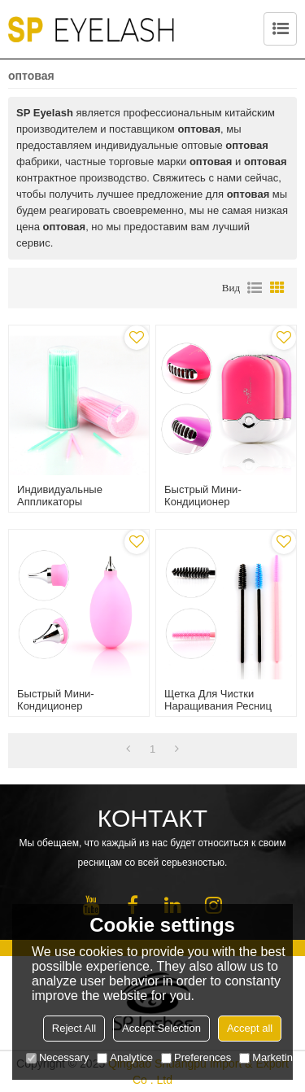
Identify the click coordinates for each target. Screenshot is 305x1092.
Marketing (268, 1057)
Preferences (196, 1057)
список (254, 288)
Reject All (74, 1028)
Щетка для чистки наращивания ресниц (218, 700)
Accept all (249, 1028)
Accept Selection (161, 1028)
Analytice (125, 1057)
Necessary (57, 1057)
